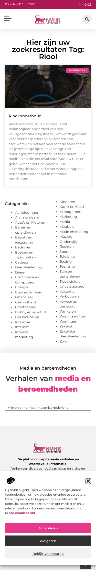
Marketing (68, 216)
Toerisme (67, 266)
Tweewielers (70, 281)
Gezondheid (25, 302)
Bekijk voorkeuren (48, 557)
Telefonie (67, 256)
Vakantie (67, 291)
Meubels (67, 226)
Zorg (63, 341)
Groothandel (25, 307)
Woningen (68, 321)
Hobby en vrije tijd (30, 312)
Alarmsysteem (27, 217)
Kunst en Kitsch (73, 206)
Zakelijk (66, 326)
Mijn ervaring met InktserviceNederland (38, 407)
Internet (22, 327)
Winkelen (68, 311)
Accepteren (48, 531)
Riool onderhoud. (25, 115)
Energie (21, 287)
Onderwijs (68, 242)
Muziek (66, 236)
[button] (88, 484)
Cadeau (21, 262)
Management (71, 212)
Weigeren (48, 544)
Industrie (22, 322)
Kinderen (67, 202)
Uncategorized (72, 286)
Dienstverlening (28, 267)
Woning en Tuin (73, 316)
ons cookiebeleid (22, 516)
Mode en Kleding (74, 232)
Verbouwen (69, 296)
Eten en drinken (28, 292)
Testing (66, 261)
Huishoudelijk (27, 317)
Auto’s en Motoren (30, 222)
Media (65, 222)
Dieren (21, 272)
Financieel (24, 297)
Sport (64, 251)
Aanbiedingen (27, 212)
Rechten (67, 246)
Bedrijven (23, 247)
